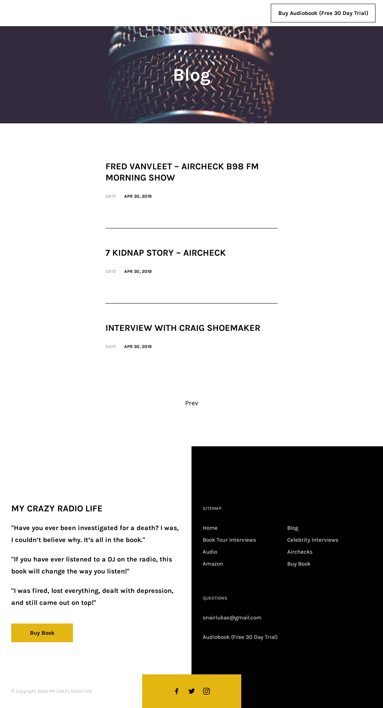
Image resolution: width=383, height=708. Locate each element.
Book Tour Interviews (229, 539)
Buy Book (298, 563)
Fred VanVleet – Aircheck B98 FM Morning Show (182, 172)
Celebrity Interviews (312, 539)
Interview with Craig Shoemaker (182, 328)
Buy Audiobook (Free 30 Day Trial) (323, 13)
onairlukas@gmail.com (232, 617)
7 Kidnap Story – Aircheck (165, 252)
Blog (292, 527)
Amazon (213, 563)
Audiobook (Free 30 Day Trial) (240, 637)
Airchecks (300, 551)
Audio (210, 551)
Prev (191, 403)
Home (210, 527)
